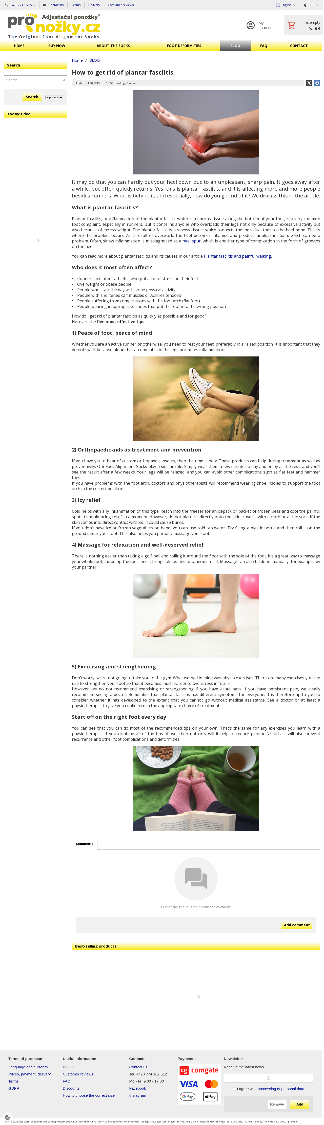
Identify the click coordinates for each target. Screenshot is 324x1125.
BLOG (68, 1067)
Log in (294, 1121)
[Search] (64, 80)
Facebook (137, 1088)
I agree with (268, 1089)
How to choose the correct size (89, 1095)
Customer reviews (78, 1074)
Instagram (137, 1095)
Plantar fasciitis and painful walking (237, 256)
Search (32, 96)
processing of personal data (281, 1089)
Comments (84, 844)
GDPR (13, 1088)
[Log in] (260, 25)
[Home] (54, 25)
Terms (13, 1081)
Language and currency (28, 1067)
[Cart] (303, 25)
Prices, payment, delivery (29, 1074)
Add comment (297, 924)
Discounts (71, 1088)
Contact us (138, 1067)
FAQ (66, 1081)
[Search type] (54, 97)
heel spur (192, 241)
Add (299, 1104)
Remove (277, 1104)
